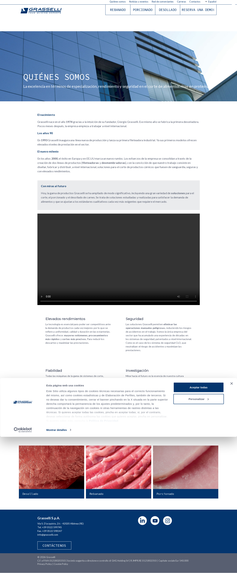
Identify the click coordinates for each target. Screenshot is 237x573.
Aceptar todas (198, 523)
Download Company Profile (118, 417)
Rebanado (118, 10)
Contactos (194, 1)
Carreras (181, 1)
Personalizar (199, 535)
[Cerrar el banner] (231, 519)
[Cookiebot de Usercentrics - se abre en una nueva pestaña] (22, 566)
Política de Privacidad (103, 556)
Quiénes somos (118, 1)
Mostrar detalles (56, 566)
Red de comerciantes (163, 1)
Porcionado (142, 10)
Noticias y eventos (138, 1)
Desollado (167, 10)
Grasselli (43, 11)
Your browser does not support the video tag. (118, 259)
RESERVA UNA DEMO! (198, 10)
